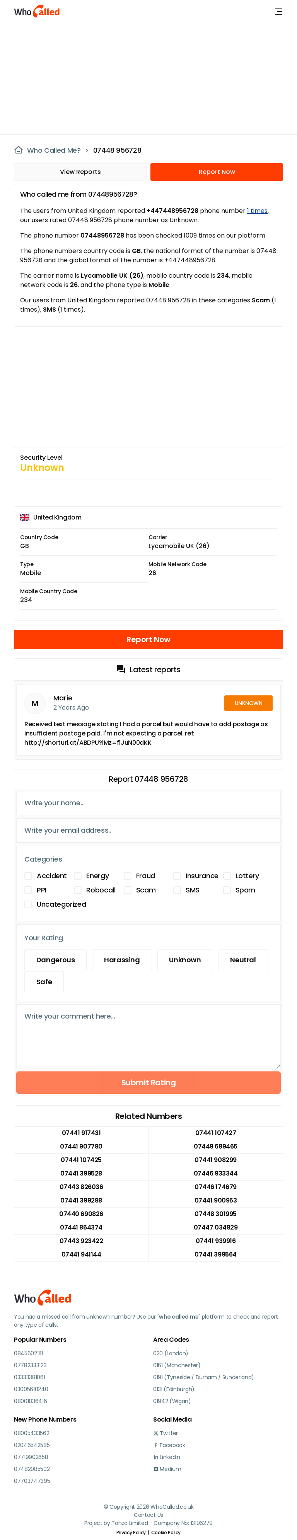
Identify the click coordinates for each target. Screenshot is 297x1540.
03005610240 (31, 1389)
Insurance (202, 875)
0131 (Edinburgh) (174, 1389)
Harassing (122, 960)
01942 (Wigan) (172, 1401)
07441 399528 (81, 1173)
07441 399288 (81, 1200)
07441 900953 (216, 1200)
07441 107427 (215, 1132)
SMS (193, 890)
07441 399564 (215, 1254)
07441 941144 (81, 1254)
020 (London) (170, 1353)
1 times (257, 210)
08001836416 (30, 1401)
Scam (146, 890)
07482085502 (32, 1469)
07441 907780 (81, 1146)
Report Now (217, 171)
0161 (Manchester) (177, 1365)
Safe (44, 982)
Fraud (145, 875)
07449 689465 (215, 1146)
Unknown (185, 960)
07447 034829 (215, 1227)
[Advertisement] (144, 77)
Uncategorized (61, 904)
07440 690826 (81, 1213)
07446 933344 (215, 1173)
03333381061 (29, 1377)
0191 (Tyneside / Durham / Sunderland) (203, 1377)
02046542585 (32, 1445)
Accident (52, 875)
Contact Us (148, 1515)
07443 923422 (81, 1240)
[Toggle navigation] (278, 11)
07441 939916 (216, 1240)
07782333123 (30, 1365)
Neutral (243, 960)
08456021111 (28, 1353)
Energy (97, 875)
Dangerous (55, 960)
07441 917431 (81, 1132)
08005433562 (31, 1433)
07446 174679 (215, 1186)
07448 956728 (117, 150)
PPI (41, 890)
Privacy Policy (131, 1532)
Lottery (247, 875)
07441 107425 (81, 1159)
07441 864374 (81, 1227)
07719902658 (31, 1457)
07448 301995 (215, 1213)
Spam (246, 890)
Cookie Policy (166, 1532)
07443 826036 (81, 1186)
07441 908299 (215, 1159)
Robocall (100, 890)
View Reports (80, 171)
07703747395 (32, 1481)
